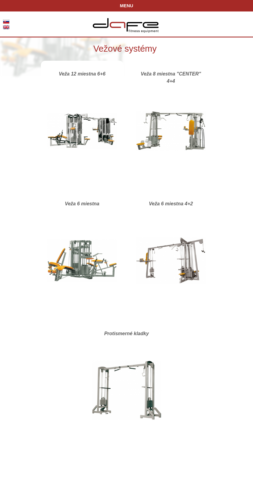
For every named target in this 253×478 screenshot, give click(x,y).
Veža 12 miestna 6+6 (82, 73)
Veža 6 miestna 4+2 (171, 203)
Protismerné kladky (126, 333)
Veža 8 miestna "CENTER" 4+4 (171, 75)
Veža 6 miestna (82, 203)
